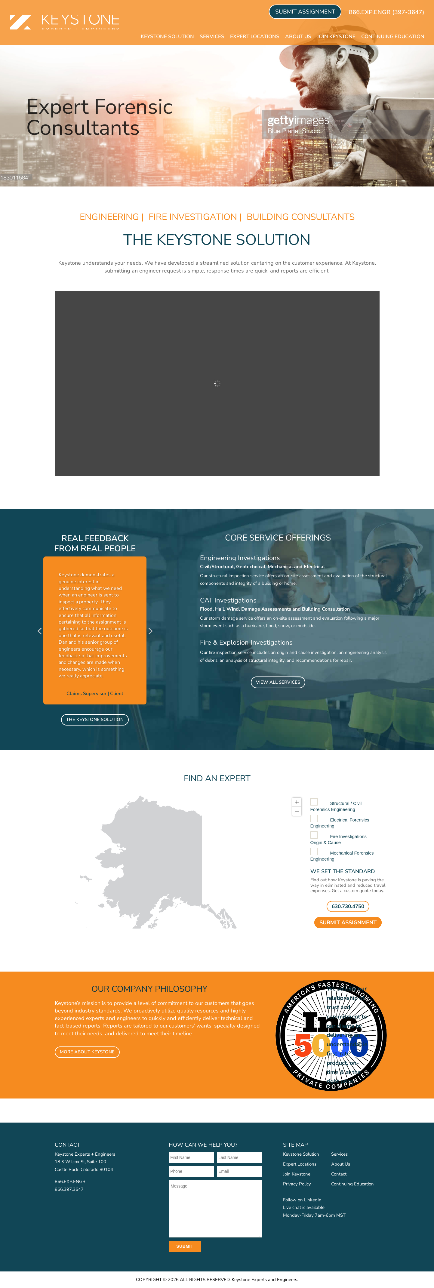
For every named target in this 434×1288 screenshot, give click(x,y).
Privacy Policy (297, 1184)
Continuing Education (392, 36)
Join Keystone (336, 36)
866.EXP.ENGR (70, 1182)
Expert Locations (254, 36)
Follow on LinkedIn (302, 1200)
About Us (298, 36)
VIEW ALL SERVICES (278, 682)
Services (212, 36)
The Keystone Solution (95, 719)
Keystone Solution (167, 36)
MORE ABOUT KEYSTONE (87, 1052)
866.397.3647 (69, 1189)
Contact (338, 1174)
